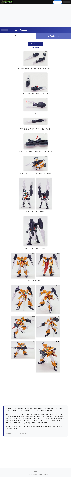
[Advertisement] (35, 15)
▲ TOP (35, 471)
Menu (66, 2)
